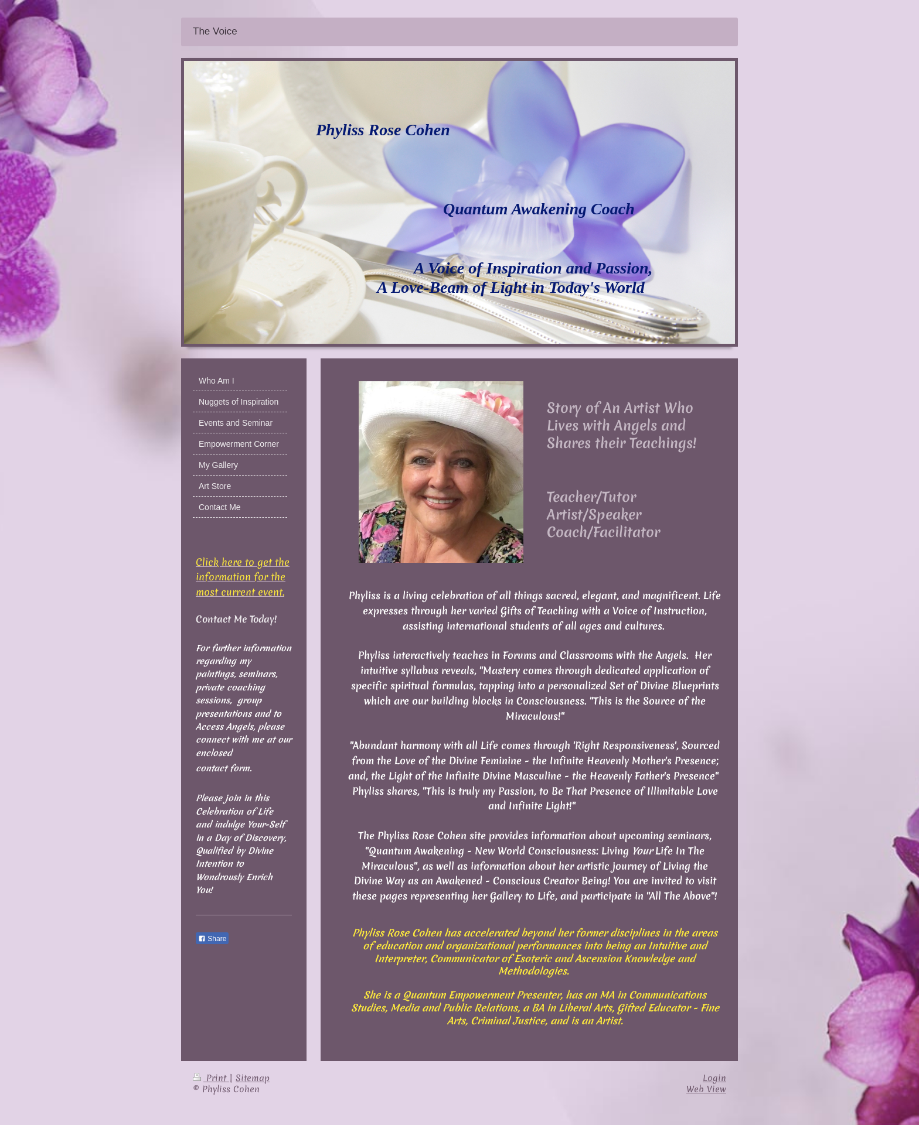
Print (211, 1078)
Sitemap (253, 1078)
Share (212, 939)
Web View (706, 1089)
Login (714, 1078)
